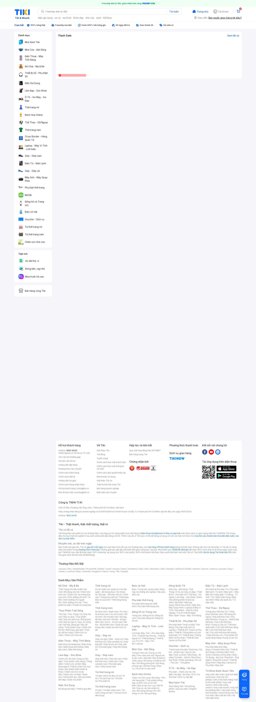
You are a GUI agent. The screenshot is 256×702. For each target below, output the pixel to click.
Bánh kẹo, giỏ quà (74, 630)
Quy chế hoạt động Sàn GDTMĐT (145, 450)
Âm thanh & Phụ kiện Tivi (217, 589)
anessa (213, 569)
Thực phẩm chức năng (74, 661)
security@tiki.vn (81, 492)
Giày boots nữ (110, 644)
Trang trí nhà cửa (140, 653)
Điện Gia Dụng (66, 685)
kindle (188, 569)
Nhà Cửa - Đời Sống (143, 649)
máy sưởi (210, 674)
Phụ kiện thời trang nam (148, 606)
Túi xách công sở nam (110, 691)
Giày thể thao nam (221, 617)
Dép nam (113, 661)
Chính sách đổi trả (66, 476)
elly (141, 569)
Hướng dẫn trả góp (67, 480)
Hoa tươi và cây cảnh (145, 668)
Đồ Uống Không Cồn (146, 691)
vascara (62, 569)
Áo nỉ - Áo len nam (114, 622)
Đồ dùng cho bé (71, 592)
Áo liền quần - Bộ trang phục (111, 590)
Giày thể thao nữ (214, 635)
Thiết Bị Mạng (148, 638)
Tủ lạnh (219, 592)
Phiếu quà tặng (186, 660)
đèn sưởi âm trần (223, 695)
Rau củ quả (69, 617)
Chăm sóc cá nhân (72, 674)
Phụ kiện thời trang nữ (142, 603)
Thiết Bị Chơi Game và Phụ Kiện (183, 639)
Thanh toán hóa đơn (178, 649)
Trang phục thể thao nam (220, 612)
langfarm (96, 571)
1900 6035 (71, 515)
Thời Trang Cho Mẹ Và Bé (70, 589)
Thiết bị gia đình (83, 689)
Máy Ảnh (219, 665)
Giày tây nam (115, 658)
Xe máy (186, 674)
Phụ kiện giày (105, 647)
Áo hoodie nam (111, 617)
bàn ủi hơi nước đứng (223, 679)
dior (69, 569)
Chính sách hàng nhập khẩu (71, 484)
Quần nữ (115, 589)
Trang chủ (202, 11)
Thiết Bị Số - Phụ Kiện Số (185, 593)
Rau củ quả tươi (173, 533)
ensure (116, 569)
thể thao (107, 17)
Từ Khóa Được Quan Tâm (220, 670)
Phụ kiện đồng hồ (146, 618)
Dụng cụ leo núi (230, 638)
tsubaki (124, 571)
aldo (163, 569)
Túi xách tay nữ (106, 678)
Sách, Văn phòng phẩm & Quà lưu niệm (185, 600)
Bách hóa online (183, 605)
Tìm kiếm (174, 11)
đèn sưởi (220, 674)
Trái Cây (62, 614)
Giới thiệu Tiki (103, 450)
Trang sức (136, 615)
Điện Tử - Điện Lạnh (217, 585)
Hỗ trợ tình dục (70, 677)
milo (146, 569)
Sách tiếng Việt (176, 686)
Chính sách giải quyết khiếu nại (111, 472)
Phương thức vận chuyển (69, 469)
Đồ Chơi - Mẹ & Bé (68, 585)
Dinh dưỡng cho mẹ (72, 602)
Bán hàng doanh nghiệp (108, 488)
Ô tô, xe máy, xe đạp (185, 592)
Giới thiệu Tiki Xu (104, 480)
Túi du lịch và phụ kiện (148, 589)
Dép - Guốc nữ (116, 639)
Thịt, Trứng (73, 614)
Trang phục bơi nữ (108, 597)
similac (61, 571)
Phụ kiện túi (104, 681)
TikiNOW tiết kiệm (180, 549)
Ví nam (98, 690)
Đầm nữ (105, 589)
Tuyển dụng (102, 458)
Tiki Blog (101, 454)
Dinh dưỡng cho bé (77, 597)
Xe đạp (177, 674)
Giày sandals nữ (114, 641)
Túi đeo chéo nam (111, 690)
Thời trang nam (103, 608)
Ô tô (194, 674)
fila (118, 571)
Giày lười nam (101, 658)
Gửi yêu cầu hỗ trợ (66, 461)
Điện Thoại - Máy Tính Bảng (74, 640)
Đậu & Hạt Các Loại (147, 685)
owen (108, 569)
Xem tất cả (233, 35)
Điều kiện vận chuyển (107, 492)
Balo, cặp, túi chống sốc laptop (148, 590)
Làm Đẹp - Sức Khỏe (69, 655)
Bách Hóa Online (141, 674)
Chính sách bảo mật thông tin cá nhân (110, 467)
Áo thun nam (101, 611)
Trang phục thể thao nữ (216, 611)
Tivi (212, 597)
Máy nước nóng (223, 597)
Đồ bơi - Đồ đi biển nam (111, 623)
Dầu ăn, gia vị (70, 622)
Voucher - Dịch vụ (179, 646)
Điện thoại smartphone (152, 533)
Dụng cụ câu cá (219, 624)
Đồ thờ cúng (149, 666)
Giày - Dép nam (104, 655)
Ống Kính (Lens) (220, 660)
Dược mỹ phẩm (75, 679)
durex (124, 569)
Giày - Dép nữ (103, 635)
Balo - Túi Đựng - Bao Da (222, 656)
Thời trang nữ (103, 585)
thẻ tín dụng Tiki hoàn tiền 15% (217, 552)
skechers (154, 569)
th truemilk (91, 569)
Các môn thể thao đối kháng (223, 632)
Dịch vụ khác (180, 655)
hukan (105, 571)
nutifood (179, 569)
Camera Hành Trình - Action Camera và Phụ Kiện (221, 653)
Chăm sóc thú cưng (141, 677)
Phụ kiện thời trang (142, 600)
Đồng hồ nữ (148, 615)
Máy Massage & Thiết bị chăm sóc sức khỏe (74, 666)
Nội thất (147, 658)
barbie (101, 569)
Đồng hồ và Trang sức (144, 611)
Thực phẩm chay (73, 627)
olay (230, 569)
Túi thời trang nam (105, 686)
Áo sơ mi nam (116, 614)
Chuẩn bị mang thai (82, 605)
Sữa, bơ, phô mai (71, 619)
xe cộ (58, 17)
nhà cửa (90, 17)
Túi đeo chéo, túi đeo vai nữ (108, 675)
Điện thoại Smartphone (69, 644)
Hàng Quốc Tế (177, 585)
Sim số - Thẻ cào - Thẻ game (185, 661)
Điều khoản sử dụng (106, 476)
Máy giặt (219, 594)
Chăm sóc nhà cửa (73, 635)
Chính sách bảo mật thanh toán (111, 462)
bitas (78, 571)
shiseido (86, 571)
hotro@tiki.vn (82, 488)
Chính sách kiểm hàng (68, 472)
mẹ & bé (67, 17)
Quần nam (113, 611)
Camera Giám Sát (220, 649)
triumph (170, 569)
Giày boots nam (108, 666)
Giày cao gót (101, 639)
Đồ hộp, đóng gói (72, 624)
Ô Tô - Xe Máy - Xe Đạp (182, 668)
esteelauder (79, 569)
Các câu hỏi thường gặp (69, 457)
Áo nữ (98, 589)
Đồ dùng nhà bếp (66, 689)
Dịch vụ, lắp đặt (185, 677)
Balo (134, 589)
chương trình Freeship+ (89, 549)
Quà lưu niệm (182, 689)
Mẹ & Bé (179, 602)
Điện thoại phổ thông (73, 647)
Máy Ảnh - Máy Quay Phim (221, 643)
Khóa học (193, 649)
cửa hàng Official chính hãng (161, 547)
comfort (70, 571)
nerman (196, 569)
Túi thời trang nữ (104, 672)
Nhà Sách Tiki (177, 682)
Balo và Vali (138, 585)
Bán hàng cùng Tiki (138, 454)
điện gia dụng (45, 17)
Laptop (139, 643)
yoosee (222, 569)
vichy (112, 571)
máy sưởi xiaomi (221, 687)
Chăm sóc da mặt (66, 658)
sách (98, 17)
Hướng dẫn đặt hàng (67, 465)
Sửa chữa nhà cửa (145, 655)
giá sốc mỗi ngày (95, 547)
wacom (204, 569)
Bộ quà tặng (150, 693)
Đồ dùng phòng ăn (146, 663)
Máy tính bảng (75, 649)
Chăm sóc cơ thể (72, 664)
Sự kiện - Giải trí (182, 657)
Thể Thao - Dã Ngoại (218, 608)
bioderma (133, 569)
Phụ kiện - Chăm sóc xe (180, 672)
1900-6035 (71, 450)
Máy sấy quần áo (223, 600)
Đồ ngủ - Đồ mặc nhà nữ (110, 594)
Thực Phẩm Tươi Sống (70, 610)
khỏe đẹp (78, 17)
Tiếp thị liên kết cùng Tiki (108, 484)
